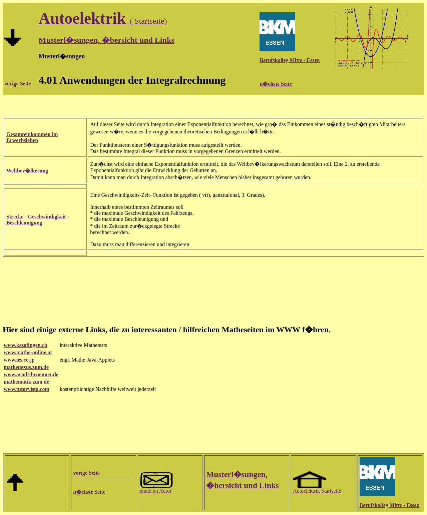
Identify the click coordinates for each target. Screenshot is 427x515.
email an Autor (156, 488)
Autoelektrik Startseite (317, 488)
